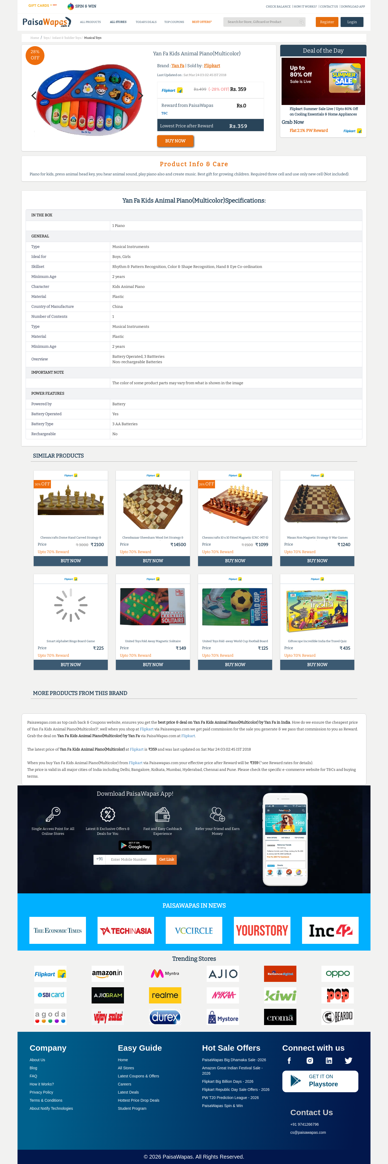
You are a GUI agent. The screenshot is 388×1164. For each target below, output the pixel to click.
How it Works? (42, 1084)
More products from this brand (80, 693)
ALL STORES (118, 22)
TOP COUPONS (174, 22)
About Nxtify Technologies (51, 1108)
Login (352, 22)
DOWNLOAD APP (353, 6)
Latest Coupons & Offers (138, 1076)
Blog (33, 1068)
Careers (124, 1084)
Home (123, 1060)
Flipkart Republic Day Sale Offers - (235, 1089)
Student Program (132, 1108)
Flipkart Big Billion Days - (228, 1081)
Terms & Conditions (46, 1100)
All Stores (126, 1068)
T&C (164, 113)
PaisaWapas (178, 1157)
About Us (37, 1060)
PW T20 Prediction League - (230, 1097)
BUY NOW (175, 141)
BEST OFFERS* (202, 22)
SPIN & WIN (81, 6)
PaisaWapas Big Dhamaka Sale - (234, 1060)
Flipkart (212, 65)
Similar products (58, 455)
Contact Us (311, 1112)
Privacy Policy (41, 1092)
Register (327, 22)
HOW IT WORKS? (305, 6)
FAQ (33, 1076)
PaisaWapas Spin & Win (222, 1106)
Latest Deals (128, 1092)
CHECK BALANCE (278, 6)
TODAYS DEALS (146, 22)
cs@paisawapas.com (308, 1132)
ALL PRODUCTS (90, 22)
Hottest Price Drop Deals (139, 1100)
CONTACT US (329, 6)
